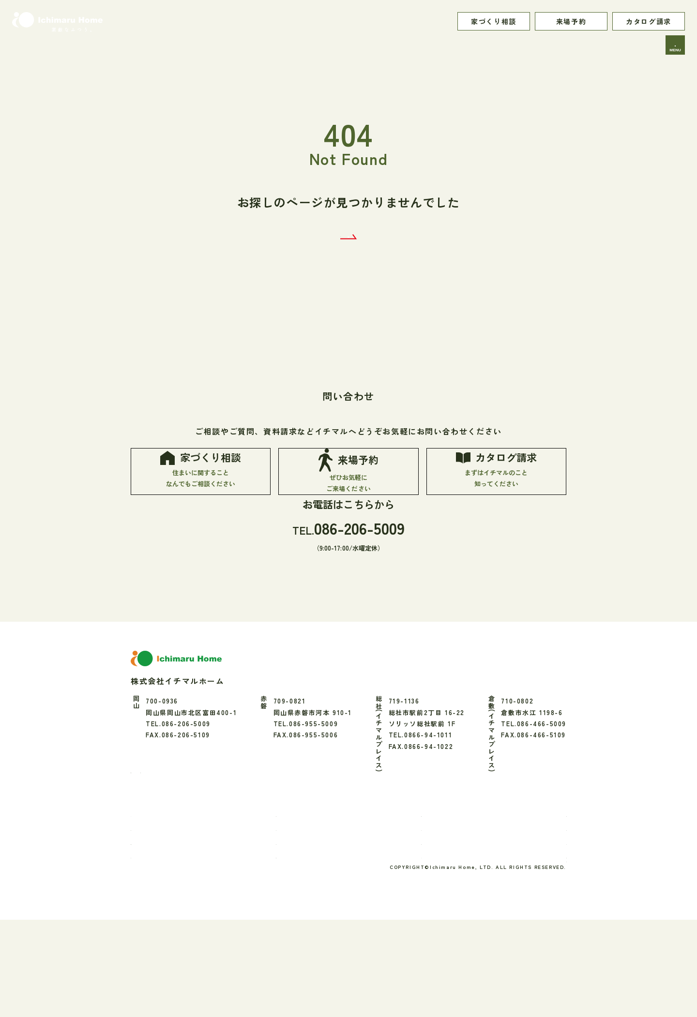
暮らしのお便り (435, 894)
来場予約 (571, 21)
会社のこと (534, 908)
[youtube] (204, 846)
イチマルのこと (165, 908)
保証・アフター (307, 922)
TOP (148, 894)
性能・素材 (300, 908)
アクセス (531, 922)
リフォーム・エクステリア (325, 936)
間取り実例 (534, 894)
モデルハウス (431, 908)
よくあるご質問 (541, 936)
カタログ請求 (648, 21)
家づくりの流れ (165, 936)
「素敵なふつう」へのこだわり (190, 922)
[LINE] (180, 846)
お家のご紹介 (304, 894)
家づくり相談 (493, 21)
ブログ (421, 936)
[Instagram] (158, 846)
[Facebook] (137, 846)
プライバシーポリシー (531, 954)
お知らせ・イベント (442, 922)
